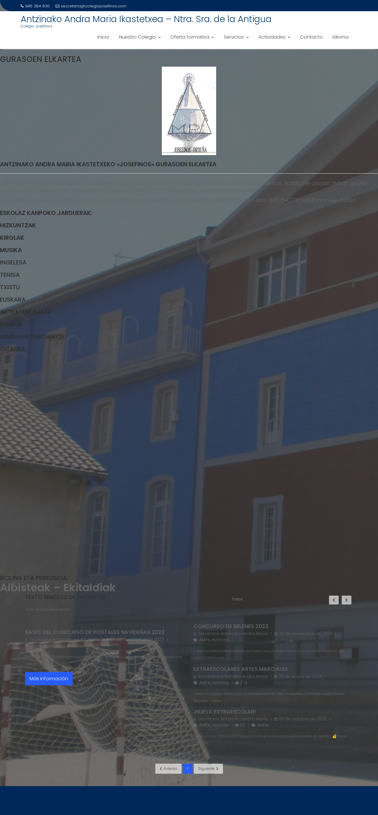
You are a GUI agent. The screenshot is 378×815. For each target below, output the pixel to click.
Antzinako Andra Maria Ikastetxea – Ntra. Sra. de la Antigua (146, 19)
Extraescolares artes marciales (240, 669)
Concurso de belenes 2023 (230, 626)
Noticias (52, 646)
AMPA (36, 646)
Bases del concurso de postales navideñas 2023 (94, 632)
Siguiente (208, 768)
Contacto (311, 37)
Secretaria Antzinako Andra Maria (65, 640)
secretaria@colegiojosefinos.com (91, 6)
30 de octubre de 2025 (303, 719)
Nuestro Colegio (137, 37)
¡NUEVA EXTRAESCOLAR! (224, 711)
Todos (237, 599)
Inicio (103, 37)
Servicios (234, 37)
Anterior (168, 768)
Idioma (340, 37)
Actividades (272, 37)
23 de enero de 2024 (300, 676)
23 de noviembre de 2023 (137, 640)
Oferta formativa (189, 37)
